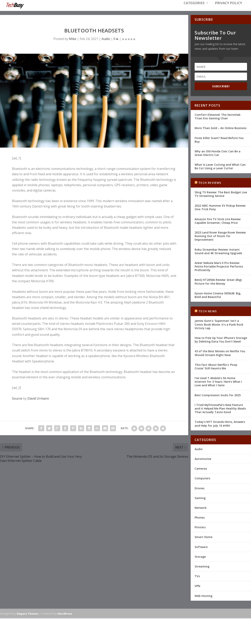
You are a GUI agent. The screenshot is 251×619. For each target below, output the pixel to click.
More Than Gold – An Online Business (220, 129)
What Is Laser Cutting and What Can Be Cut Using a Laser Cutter (220, 167)
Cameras (201, 469)
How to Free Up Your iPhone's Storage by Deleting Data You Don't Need (221, 340)
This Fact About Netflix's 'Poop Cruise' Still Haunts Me (216, 367)
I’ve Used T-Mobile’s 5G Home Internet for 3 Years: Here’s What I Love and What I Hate (218, 382)
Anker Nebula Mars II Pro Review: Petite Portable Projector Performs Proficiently (219, 267)
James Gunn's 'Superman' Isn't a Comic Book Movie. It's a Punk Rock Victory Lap (219, 325)
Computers (202, 479)
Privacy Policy (228, 8)
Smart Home (203, 538)
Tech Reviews (209, 183)
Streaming (202, 567)
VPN (197, 587)
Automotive (203, 460)
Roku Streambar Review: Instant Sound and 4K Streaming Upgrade (218, 252)
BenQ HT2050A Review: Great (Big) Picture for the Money (218, 282)
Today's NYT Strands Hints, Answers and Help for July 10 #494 (220, 424)
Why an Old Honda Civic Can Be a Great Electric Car (217, 154)
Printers (200, 528)
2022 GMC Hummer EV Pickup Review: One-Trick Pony (220, 208)
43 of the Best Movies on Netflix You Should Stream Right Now (220, 354)
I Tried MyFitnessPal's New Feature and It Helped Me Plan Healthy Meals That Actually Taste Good (220, 409)
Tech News (207, 312)
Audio (106, 39)
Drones (199, 489)
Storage (200, 557)
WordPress (65, 614)
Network (201, 508)
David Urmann (38, 399)
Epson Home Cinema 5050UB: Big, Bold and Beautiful (218, 296)
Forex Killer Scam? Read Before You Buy (219, 140)
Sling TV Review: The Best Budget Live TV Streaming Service (221, 195)
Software (201, 548)
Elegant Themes (27, 614)
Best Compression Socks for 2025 (218, 396)
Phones (200, 518)
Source (17, 399)
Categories (194, 8)
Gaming (200, 499)
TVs (197, 577)
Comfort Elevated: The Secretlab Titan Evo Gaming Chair (217, 117)
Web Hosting (203, 597)
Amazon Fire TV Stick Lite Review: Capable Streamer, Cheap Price (218, 221)
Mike (72, 39)
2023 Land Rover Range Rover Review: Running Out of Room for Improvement (220, 237)
